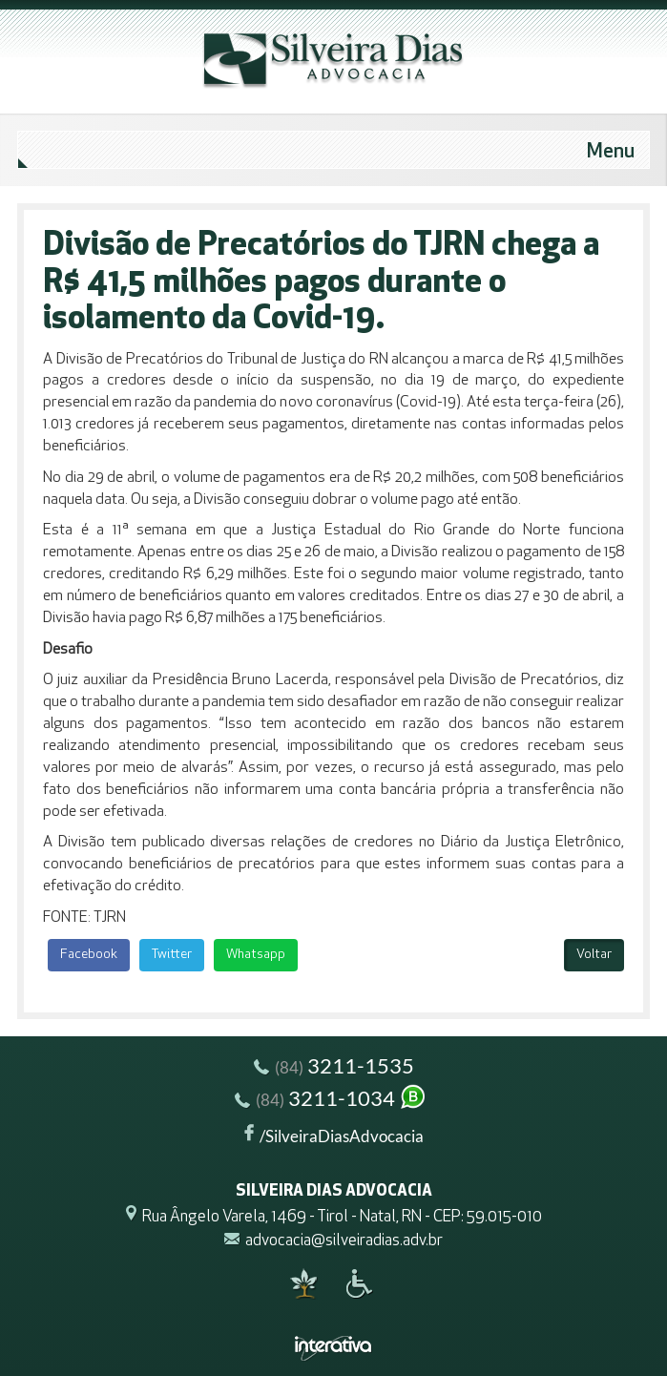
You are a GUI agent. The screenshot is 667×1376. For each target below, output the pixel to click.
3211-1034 (331, 1100)
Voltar (594, 955)
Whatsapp (255, 955)
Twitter (172, 955)
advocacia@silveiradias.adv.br (344, 1241)
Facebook (88, 955)
